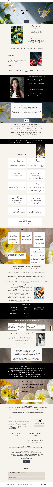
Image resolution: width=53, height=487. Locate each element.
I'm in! (26, 21)
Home (13, 484)
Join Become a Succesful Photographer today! (31, 400)
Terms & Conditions (22, 484)
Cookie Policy (30, 484)
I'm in (26, 120)
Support (18, 484)
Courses (16, 484)
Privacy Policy (26, 484)
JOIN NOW (26, 461)
